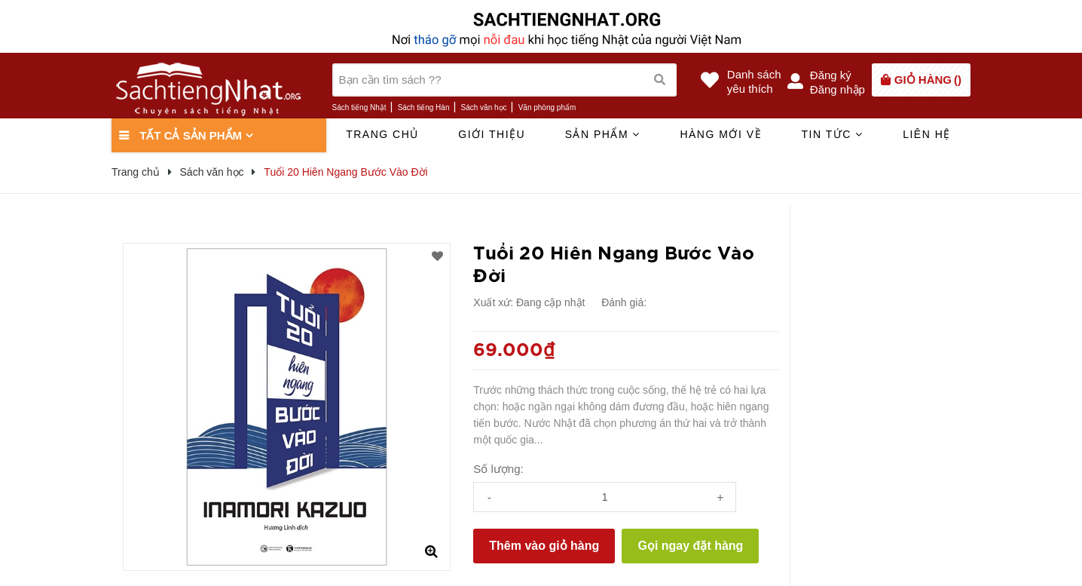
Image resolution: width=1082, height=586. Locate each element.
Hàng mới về (721, 134)
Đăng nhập (837, 89)
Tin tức (832, 134)
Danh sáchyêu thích (754, 81)
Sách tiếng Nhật (359, 107)
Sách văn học (484, 107)
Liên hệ (927, 134)
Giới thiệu (491, 134)
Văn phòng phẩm (547, 107)
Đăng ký (830, 75)
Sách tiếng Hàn (424, 107)
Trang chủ (382, 134)
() (927, 79)
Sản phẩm (602, 134)
